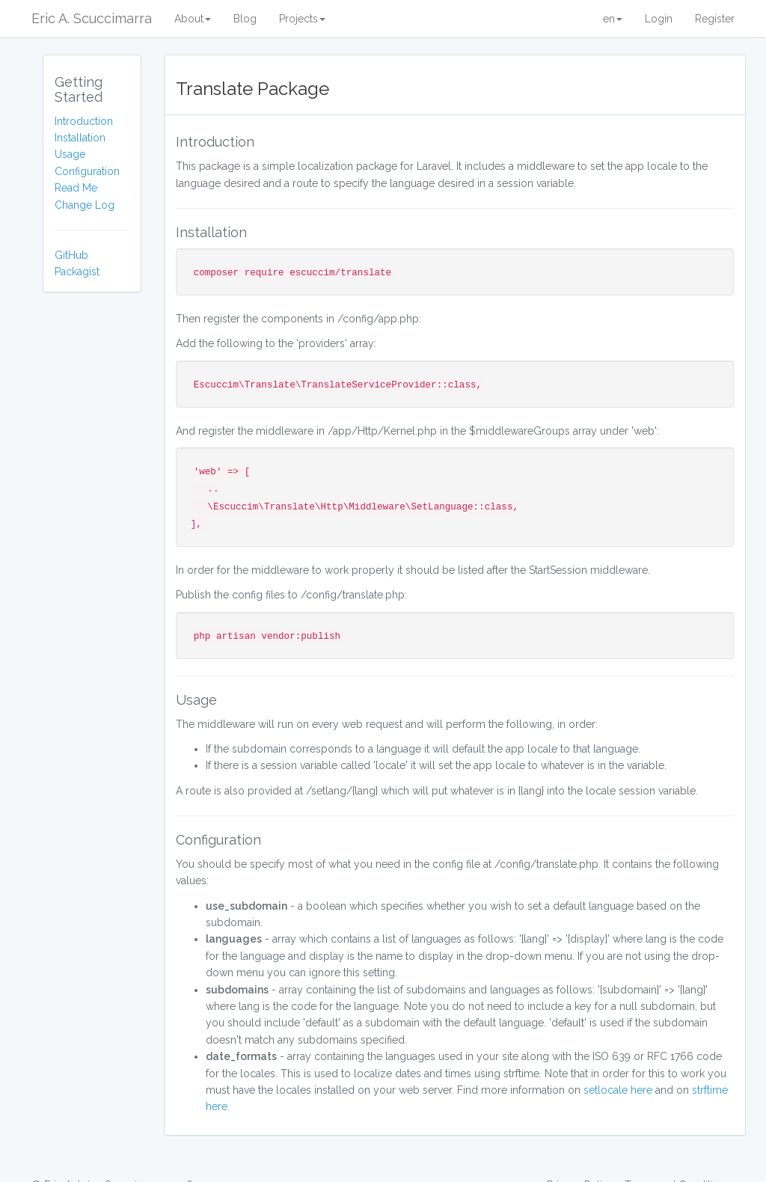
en (612, 19)
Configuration (87, 171)
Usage (70, 154)
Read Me (76, 188)
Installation (80, 138)
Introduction (84, 121)
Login (658, 19)
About (192, 19)
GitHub (71, 255)
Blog (245, 19)
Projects (302, 19)
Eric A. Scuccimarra (91, 18)
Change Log (84, 205)
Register (715, 19)
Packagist (77, 272)
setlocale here (617, 1090)
